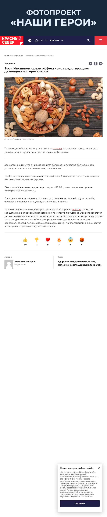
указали (76, 209)
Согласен (80, 503)
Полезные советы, (68, 265)
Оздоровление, (79, 261)
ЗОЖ (98, 265)
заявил (57, 148)
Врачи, (92, 261)
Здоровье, (64, 261)
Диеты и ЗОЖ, (87, 265)
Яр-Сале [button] (54, 40)
